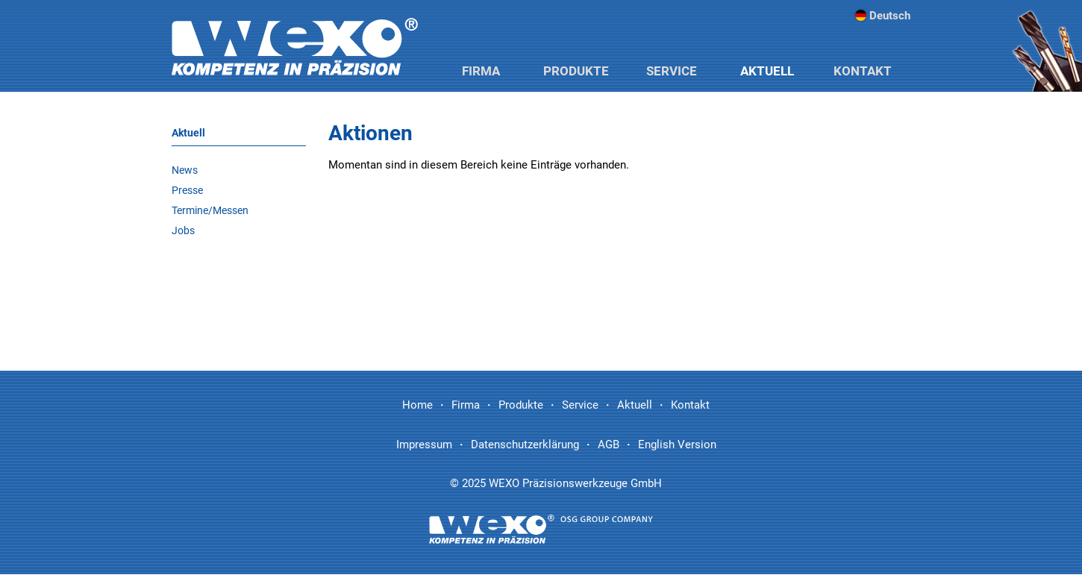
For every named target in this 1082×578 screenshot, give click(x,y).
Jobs (183, 230)
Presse (187, 190)
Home (417, 405)
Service (671, 70)
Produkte (576, 70)
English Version (677, 444)
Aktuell (767, 70)
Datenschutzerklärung (525, 444)
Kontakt (863, 70)
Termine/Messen (210, 210)
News (185, 170)
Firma (481, 70)
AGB (608, 444)
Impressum (424, 444)
